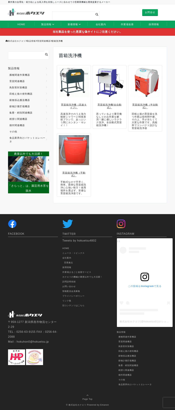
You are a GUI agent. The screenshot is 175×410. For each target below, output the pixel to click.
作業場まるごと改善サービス (76, 272)
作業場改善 (127, 24)
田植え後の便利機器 (20, 93)
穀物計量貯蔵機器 (19, 106)
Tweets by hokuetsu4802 (79, 240)
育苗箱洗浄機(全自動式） (110, 106)
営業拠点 (68, 262)
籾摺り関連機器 (18, 119)
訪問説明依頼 (69, 281)
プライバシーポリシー (73, 296)
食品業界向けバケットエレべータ (27, 139)
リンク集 (66, 301)
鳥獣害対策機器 (18, 87)
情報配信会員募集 (71, 291)
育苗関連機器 (17, 81)
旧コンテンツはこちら (73, 305)
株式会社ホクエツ (77, 405)
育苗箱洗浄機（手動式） (73, 174)
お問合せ (150, 12)
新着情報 (73, 24)
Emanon (104, 405)
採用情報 (154, 24)
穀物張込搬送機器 (19, 100)
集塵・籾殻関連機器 (20, 112)
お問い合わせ (69, 286)
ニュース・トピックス (73, 253)
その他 (13, 131)
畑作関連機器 (17, 125)
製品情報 (46, 24)
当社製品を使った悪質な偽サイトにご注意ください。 (87, 31)
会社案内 (101, 24)
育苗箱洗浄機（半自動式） (145, 106)
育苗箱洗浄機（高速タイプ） (74, 106)
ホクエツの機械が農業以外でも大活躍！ (82, 277)
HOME (21, 24)
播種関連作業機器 (19, 75)
